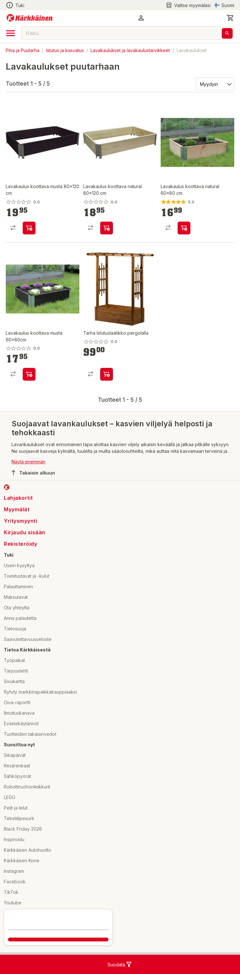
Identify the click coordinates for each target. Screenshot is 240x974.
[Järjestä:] (214, 83)
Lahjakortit (18, 498)
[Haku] (227, 33)
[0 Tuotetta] (230, 18)
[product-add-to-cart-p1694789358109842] (184, 228)
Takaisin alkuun (33, 472)
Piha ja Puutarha (22, 50)
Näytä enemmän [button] (28, 461)
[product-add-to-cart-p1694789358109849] (106, 228)
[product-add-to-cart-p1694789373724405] (106, 374)
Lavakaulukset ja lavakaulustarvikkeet (130, 50)
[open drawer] (10, 33)
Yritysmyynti (20, 521)
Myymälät (16, 509)
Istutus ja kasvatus (65, 50)
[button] (141, 18)
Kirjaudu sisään (24, 532)
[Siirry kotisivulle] (29, 18)
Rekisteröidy (20, 544)
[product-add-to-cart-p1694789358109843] (29, 374)
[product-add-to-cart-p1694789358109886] (29, 228)
